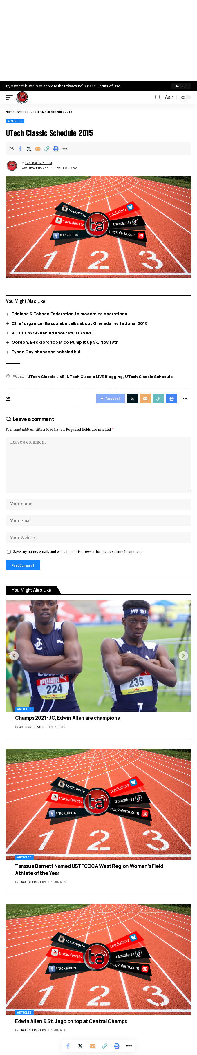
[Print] (56, 148)
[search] (157, 97)
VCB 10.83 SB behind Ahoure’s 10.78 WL (52, 333)
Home (10, 111)
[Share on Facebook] (20, 148)
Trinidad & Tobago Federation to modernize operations (69, 313)
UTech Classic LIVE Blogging (95, 376)
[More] (65, 148)
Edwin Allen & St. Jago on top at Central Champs (71, 1021)
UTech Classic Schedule (149, 376)
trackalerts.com (38, 163)
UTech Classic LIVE (45, 376)
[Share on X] (29, 148)
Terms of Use (108, 86)
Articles (22, 111)
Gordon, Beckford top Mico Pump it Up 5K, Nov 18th (65, 342)
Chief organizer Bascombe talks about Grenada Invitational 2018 (80, 323)
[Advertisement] (98, 40)
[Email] (38, 148)
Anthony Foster (31, 727)
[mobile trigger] (11, 97)
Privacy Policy (76, 86)
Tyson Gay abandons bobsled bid (46, 351)
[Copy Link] (47, 148)
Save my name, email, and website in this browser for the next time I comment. (78, 552)
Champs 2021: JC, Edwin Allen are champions (67, 717)
